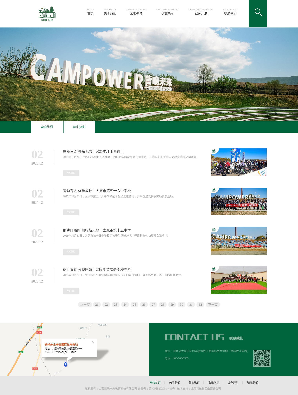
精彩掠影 (79, 127)
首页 (90, 11)
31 (191, 304)
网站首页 (155, 382)
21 (96, 304)
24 (125, 304)
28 (162, 304)
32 (200, 304)
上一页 (85, 304)
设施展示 (167, 11)
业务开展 (201, 11)
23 (115, 304)
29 (172, 304)
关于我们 (110, 11)
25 (134, 304)
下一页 (213, 304)
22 (106, 304)
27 (153, 304)
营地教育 (136, 11)
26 (143, 304)
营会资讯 (47, 127)
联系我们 (230, 11)
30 (181, 304)
